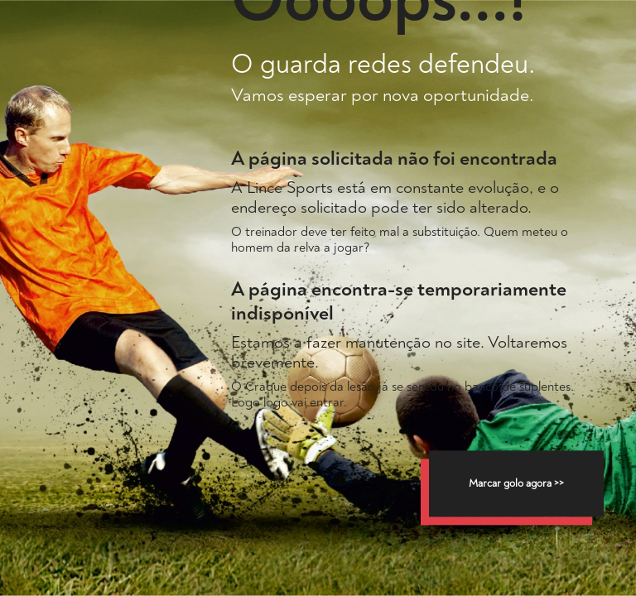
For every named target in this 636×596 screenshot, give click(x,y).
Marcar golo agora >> (516, 484)
